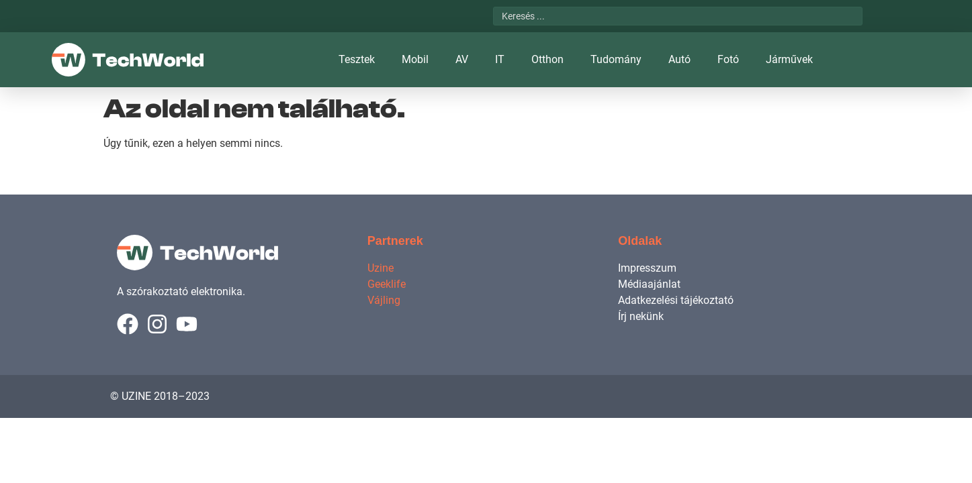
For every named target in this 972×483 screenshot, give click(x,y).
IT (499, 59)
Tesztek (357, 59)
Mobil (415, 59)
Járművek (789, 59)
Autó (679, 59)
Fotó (728, 59)
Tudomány (616, 59)
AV (461, 59)
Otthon (547, 59)
